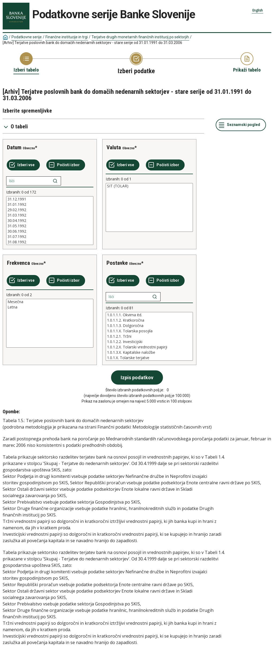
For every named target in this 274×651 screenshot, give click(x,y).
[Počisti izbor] (66, 165)
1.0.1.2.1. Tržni (149, 336)
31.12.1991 (49, 199)
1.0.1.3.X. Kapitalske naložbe (149, 352)
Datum (14, 147)
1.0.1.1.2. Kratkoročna (149, 320)
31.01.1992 (49, 204)
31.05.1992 (49, 226)
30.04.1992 (49, 220)
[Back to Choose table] (26, 63)
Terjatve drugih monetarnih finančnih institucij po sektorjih (140, 37)
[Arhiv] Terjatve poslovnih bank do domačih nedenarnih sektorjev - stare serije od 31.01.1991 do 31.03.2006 (92, 42)
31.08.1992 (49, 242)
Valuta (113, 147)
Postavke (117, 263)
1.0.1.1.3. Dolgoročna (149, 325)
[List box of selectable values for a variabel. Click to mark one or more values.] (49, 220)
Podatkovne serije (27, 37)
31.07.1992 (49, 236)
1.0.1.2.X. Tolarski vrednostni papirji (149, 347)
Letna (49, 307)
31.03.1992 (49, 215)
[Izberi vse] (23, 165)
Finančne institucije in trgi (66, 37)
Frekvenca (18, 263)
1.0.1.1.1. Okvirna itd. (149, 315)
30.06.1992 (49, 231)
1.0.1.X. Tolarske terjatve (149, 357)
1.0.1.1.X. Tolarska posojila (149, 331)
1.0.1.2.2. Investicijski (149, 341)
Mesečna (49, 301)
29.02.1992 (49, 210)
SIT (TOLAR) (149, 186)
